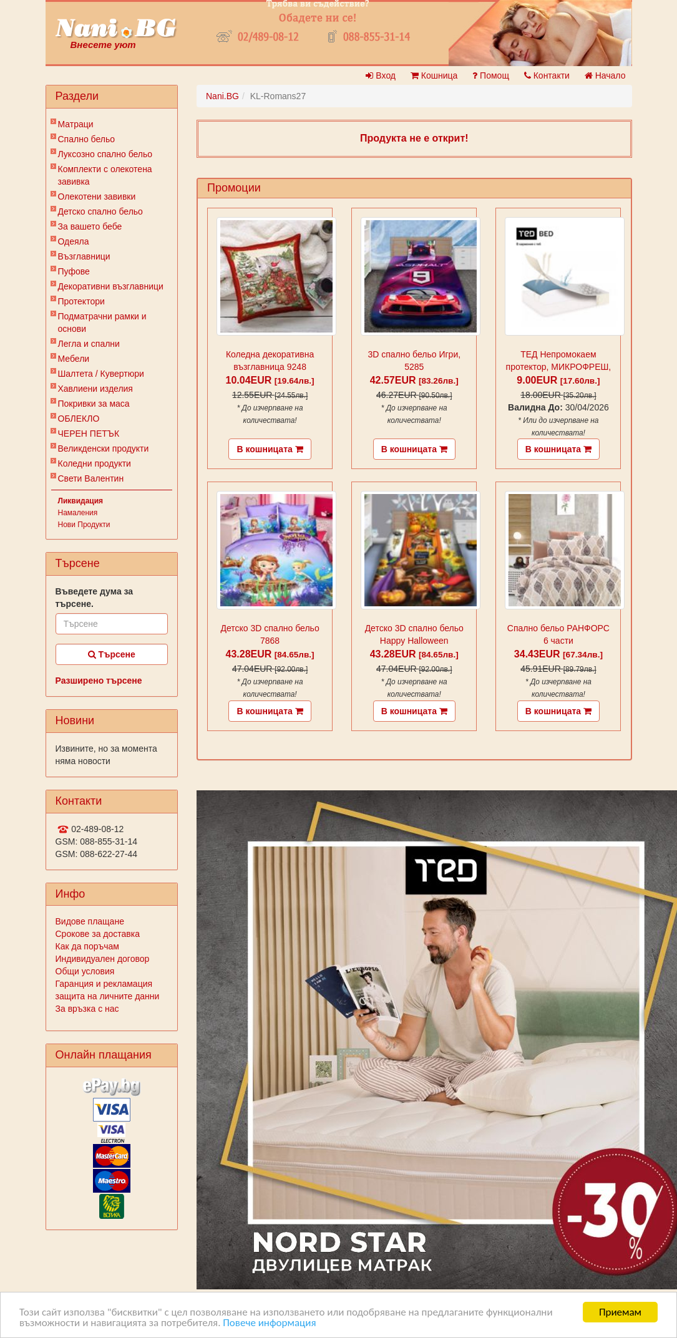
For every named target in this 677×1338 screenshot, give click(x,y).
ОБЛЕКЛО (79, 419)
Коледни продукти (94, 463)
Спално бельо (86, 139)
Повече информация (269, 1322)
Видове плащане (90, 921)
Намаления (78, 512)
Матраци (76, 124)
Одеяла (73, 241)
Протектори (81, 301)
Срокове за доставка (98, 934)
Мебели (74, 359)
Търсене (111, 654)
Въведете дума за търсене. (95, 597)
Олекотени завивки (97, 196)
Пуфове (74, 271)
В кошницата (269, 449)
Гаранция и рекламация (104, 984)
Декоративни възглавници (110, 286)
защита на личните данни (108, 996)
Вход (381, 75)
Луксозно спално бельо (105, 154)
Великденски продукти (103, 448)
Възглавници (84, 256)
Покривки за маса (94, 404)
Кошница (434, 75)
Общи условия (85, 971)
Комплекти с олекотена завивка (105, 175)
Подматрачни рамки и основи (102, 322)
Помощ (490, 75)
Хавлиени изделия (95, 389)
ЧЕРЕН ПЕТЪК (89, 434)
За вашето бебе (90, 226)
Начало (605, 75)
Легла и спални (89, 344)
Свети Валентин (91, 478)
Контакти (547, 75)
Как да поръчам (87, 946)
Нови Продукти (84, 524)
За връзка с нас (87, 1009)
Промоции (234, 188)
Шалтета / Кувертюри (101, 374)
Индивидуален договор (103, 959)
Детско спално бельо (100, 211)
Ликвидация (81, 501)
